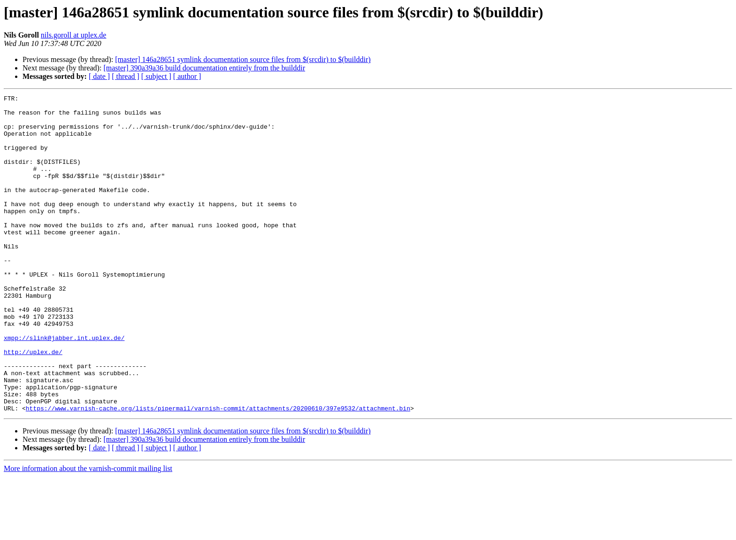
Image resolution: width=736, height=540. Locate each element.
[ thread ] (125, 76)
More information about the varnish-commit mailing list (88, 532)
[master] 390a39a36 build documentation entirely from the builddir (204, 68)
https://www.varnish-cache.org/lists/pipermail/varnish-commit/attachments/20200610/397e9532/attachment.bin (218, 471)
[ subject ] (156, 76)
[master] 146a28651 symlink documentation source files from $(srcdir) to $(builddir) (242, 59)
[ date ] (99, 76)
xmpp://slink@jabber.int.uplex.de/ (64, 387)
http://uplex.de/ (33, 404)
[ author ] (187, 76)
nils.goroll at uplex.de (74, 35)
